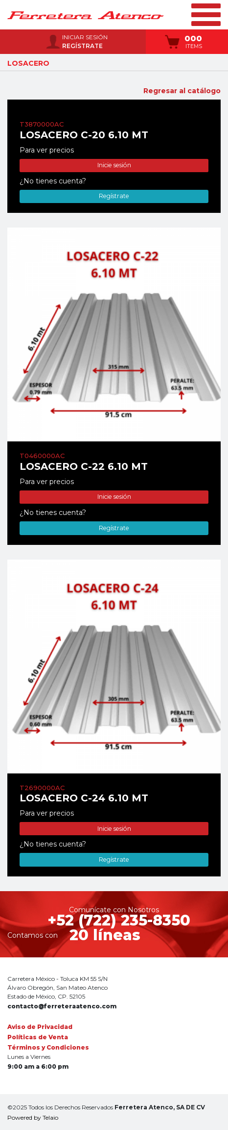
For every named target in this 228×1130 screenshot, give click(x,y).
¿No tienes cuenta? (53, 181)
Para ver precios (47, 150)
